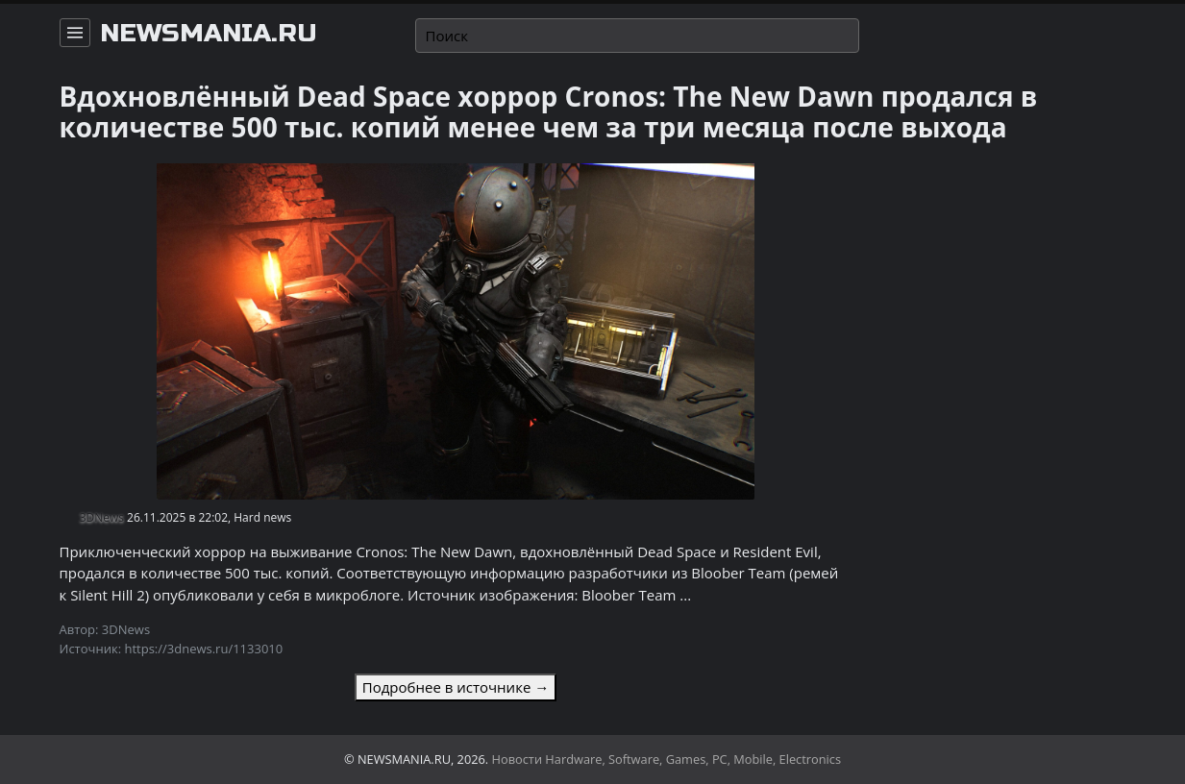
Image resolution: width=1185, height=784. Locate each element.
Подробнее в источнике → (455, 687)
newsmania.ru (208, 33)
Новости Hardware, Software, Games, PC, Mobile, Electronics (667, 759)
